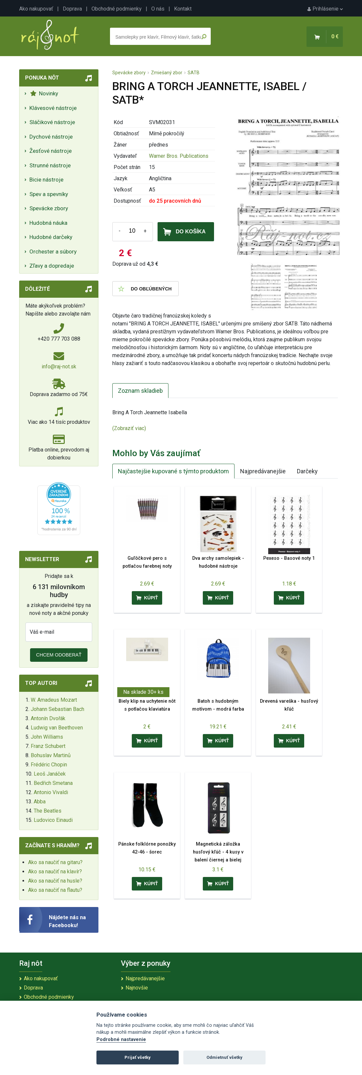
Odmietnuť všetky (224, 1057)
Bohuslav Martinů (51, 755)
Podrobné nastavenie (121, 1039)
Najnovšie (137, 988)
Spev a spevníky (48, 194)
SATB (193, 72)
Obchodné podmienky (116, 9)
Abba (40, 801)
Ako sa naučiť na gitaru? (55, 862)
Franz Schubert (48, 746)
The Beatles (47, 811)
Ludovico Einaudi (53, 820)
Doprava (72, 9)
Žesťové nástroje (50, 151)
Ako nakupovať (36, 9)
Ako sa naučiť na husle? (55, 881)
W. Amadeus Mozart (54, 700)
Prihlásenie (325, 9)
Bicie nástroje (46, 179)
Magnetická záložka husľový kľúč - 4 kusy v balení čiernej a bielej (218, 852)
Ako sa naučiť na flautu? (55, 890)
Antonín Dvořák (48, 718)
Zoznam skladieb (140, 390)
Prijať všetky (138, 1057)
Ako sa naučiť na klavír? (55, 871)
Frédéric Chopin (49, 764)
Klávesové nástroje (53, 108)
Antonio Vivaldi (51, 792)
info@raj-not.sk (59, 366)
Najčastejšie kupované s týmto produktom (173, 471)
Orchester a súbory (53, 251)
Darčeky (307, 471)
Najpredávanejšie (263, 471)
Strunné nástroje (50, 165)
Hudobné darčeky (50, 237)
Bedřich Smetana (53, 783)
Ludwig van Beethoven (57, 727)
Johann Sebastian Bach (57, 709)
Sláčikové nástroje (52, 122)
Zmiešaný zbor (166, 72)
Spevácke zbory (48, 208)
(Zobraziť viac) (129, 428)
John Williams (47, 737)
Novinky (44, 93)
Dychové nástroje (51, 136)
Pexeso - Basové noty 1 (289, 558)
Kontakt (183, 9)
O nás (157, 9)
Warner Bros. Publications (178, 156)
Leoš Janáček (50, 774)
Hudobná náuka (48, 222)
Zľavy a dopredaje (51, 265)
